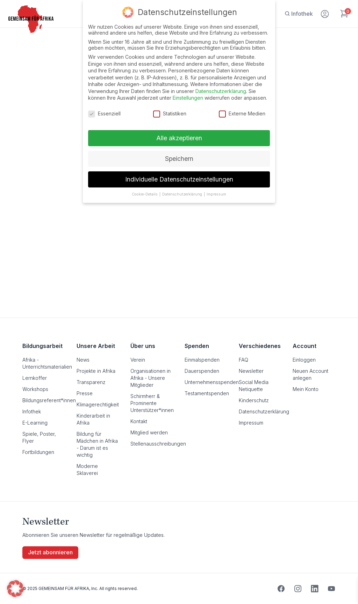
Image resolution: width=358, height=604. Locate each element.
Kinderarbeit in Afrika (93, 419)
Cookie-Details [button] (145, 194)
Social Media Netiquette (253, 385)
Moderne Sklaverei (87, 469)
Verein (137, 360)
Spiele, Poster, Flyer (39, 437)
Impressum (251, 423)
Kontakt (138, 421)
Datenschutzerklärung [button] (182, 194)
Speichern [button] (179, 158)
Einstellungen (188, 98)
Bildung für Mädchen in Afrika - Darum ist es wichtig (97, 444)
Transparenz (91, 382)
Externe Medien (242, 113)
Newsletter (251, 371)
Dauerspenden (202, 371)
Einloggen (304, 360)
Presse (85, 393)
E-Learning (35, 423)
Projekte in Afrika (96, 371)
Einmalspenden (202, 360)
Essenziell (104, 113)
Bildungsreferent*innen (43, 400)
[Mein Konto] (325, 12)
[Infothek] (299, 13)
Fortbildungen (38, 452)
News (83, 360)
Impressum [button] (216, 194)
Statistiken (169, 113)
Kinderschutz (254, 400)
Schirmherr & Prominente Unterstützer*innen (151, 403)
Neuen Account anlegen (310, 374)
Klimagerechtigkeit (98, 404)
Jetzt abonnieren (50, 552)
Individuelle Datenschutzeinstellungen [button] (179, 179)
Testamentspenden (206, 393)
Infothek (31, 411)
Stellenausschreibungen (151, 444)
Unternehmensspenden (206, 382)
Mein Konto (305, 389)
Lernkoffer (34, 378)
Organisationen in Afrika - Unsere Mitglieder (150, 378)
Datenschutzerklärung (260, 411)
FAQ (243, 360)
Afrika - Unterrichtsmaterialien (43, 363)
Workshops (35, 389)
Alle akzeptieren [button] (179, 138)
